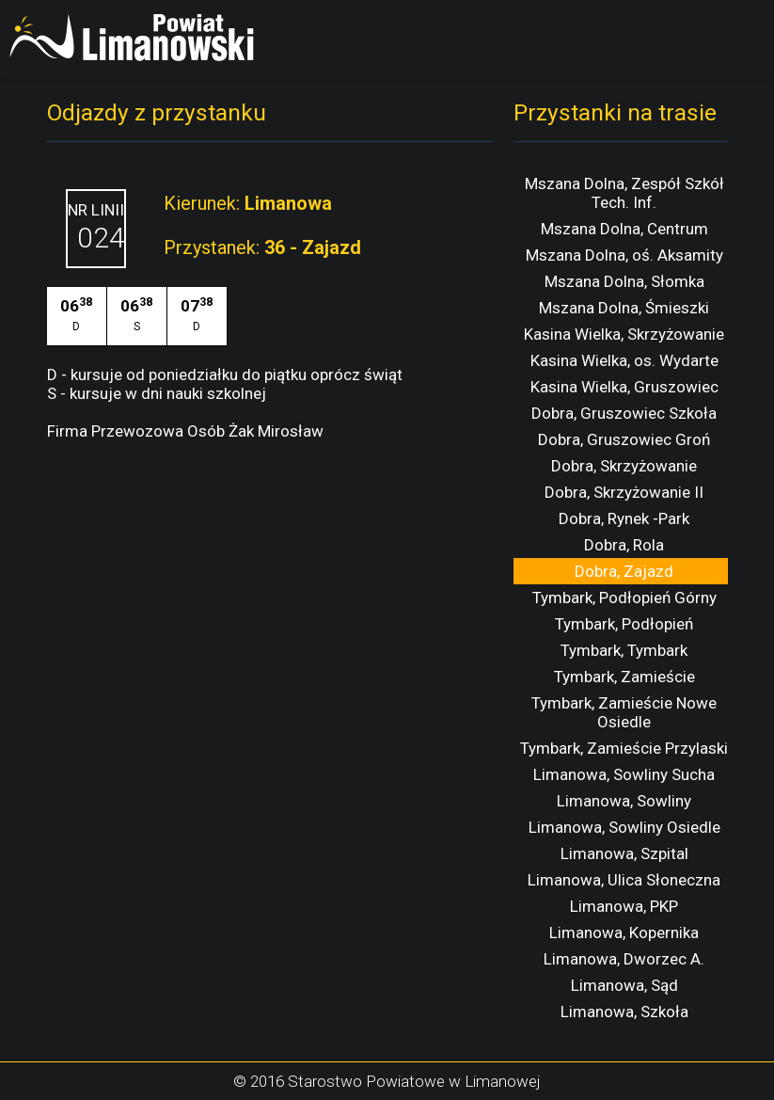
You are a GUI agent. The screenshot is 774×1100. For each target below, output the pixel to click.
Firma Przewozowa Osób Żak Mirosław (185, 431)
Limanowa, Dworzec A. (624, 958)
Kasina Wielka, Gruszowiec (624, 386)
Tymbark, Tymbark (624, 650)
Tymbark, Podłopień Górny (624, 597)
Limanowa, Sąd (624, 985)
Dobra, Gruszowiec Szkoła (624, 413)
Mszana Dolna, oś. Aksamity (624, 255)
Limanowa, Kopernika (624, 932)
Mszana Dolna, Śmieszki (624, 307)
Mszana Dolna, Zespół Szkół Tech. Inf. (624, 193)
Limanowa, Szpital (624, 853)
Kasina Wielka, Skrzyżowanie (624, 334)
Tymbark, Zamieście (624, 676)
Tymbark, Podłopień (624, 623)
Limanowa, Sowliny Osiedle (624, 827)
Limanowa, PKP (624, 906)
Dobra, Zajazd (624, 571)
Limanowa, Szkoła (624, 1011)
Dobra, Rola (624, 544)
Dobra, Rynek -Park (624, 518)
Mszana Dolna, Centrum (624, 228)
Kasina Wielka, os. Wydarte (624, 360)
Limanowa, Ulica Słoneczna (624, 879)
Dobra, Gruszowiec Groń (624, 439)
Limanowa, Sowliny (624, 800)
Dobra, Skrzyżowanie (624, 465)
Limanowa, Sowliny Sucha (624, 774)
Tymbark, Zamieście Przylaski (624, 748)
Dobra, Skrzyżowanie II (624, 492)
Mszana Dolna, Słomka (624, 281)
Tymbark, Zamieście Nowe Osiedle (624, 712)
